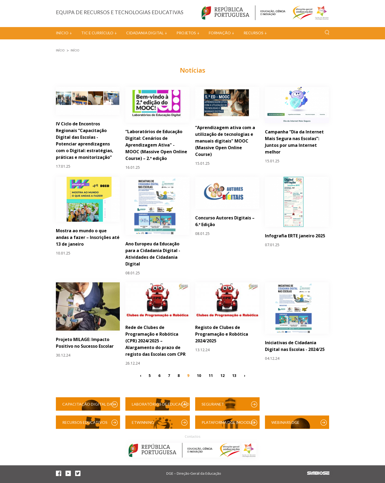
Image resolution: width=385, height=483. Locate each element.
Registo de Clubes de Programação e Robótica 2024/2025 (221, 334)
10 (199, 375)
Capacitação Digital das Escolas (88, 406)
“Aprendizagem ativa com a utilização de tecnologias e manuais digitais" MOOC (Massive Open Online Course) (225, 141)
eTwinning (143, 422)
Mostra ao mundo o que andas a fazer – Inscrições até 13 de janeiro (88, 237)
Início (62, 33)
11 (211, 375)
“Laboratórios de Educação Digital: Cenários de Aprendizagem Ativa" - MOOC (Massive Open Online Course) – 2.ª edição (156, 145)
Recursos (253, 33)
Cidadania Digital (145, 33)
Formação (220, 33)
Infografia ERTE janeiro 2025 (295, 236)
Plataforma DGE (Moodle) (228, 422)
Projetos (186, 33)
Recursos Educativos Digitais (84, 424)
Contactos (192, 436)
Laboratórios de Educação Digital (160, 406)
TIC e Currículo (97, 33)
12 (222, 375)
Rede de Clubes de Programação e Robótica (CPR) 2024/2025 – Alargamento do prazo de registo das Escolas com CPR (155, 340)
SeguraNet (213, 404)
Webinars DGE (285, 422)
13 (234, 375)
